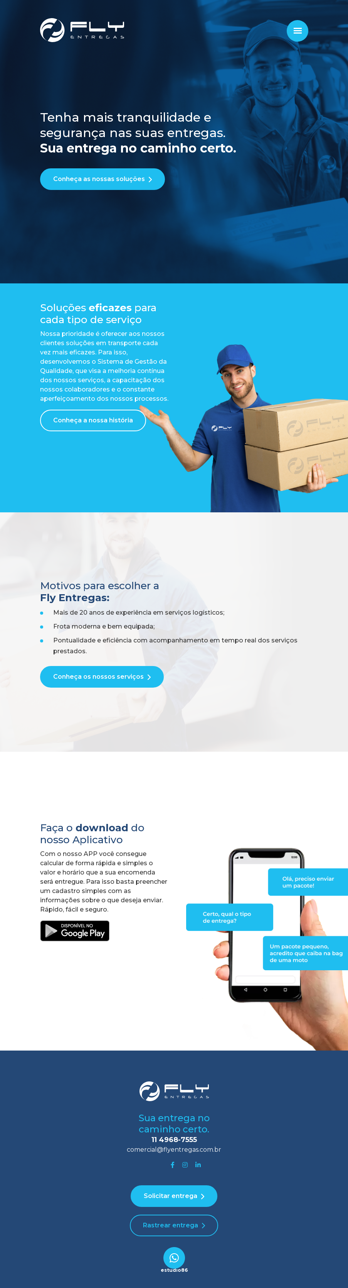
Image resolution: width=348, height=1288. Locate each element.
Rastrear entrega (170, 1225)
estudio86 (174, 1270)
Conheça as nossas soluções (99, 179)
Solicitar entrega (170, 1196)
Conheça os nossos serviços (98, 676)
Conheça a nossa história (93, 420)
